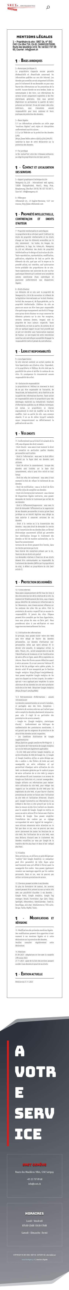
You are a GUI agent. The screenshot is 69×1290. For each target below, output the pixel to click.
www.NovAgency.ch (28, 1249)
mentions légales (41, 1249)
